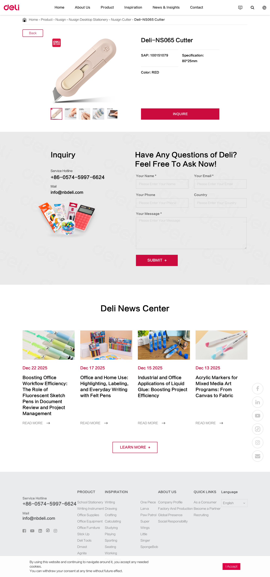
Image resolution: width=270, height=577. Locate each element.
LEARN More (135, 435)
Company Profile (170, 490)
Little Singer (145, 525)
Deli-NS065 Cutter (149, 19)
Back (33, 33)
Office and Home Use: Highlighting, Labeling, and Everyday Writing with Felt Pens (103, 386)
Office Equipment (90, 509)
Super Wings (145, 512)
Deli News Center (135, 308)
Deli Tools (84, 528)
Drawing (111, 496)
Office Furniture (88, 515)
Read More (36, 411)
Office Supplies (88, 503)
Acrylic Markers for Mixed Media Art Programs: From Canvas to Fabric (218, 383)
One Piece (148, 490)
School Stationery (90, 490)
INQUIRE (180, 114)
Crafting (110, 503)
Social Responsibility (173, 509)
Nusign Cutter (121, 19)
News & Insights (166, 10)
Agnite (82, 541)
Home (59, 10)
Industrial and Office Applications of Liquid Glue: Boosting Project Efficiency (162, 383)
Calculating (113, 509)
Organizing (113, 547)
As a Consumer (205, 490)
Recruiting (201, 503)
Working (111, 541)
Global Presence (170, 503)
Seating (110, 535)
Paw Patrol (148, 503)
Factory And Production (175, 496)
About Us (82, 10)
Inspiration (133, 10)
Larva (144, 496)
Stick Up (83, 522)
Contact (196, 10)
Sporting (111, 528)
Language (227, 480)
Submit (156, 260)
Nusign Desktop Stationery (88, 19)
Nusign (61, 19)
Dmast (82, 535)
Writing (110, 490)
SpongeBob (148, 535)
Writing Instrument (90, 496)
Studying (111, 515)
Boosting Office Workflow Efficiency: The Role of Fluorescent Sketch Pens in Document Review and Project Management (47, 389)
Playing (110, 522)
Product (107, 10)
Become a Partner (207, 496)
